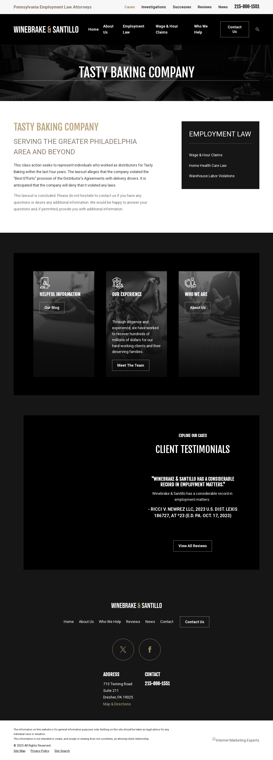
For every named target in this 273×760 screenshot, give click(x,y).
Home (69, 621)
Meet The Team (137, 365)
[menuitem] (220, 155)
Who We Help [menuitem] (201, 29)
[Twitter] (123, 649)
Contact (166, 621)
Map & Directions (117, 704)
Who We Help (110, 621)
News (223, 7)
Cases (130, 7)
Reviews (205, 7)
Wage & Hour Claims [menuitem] (167, 29)
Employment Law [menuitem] (133, 29)
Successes (182, 7)
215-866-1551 (246, 7)
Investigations (153, 7)
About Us (86, 621)
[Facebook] (150, 649)
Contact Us (235, 29)
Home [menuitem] (93, 29)
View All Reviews (197, 546)
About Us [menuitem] (108, 29)
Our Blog (57, 307)
